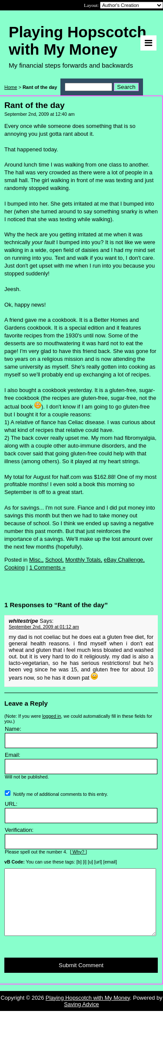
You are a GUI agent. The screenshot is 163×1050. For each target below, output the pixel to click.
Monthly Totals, (83, 559)
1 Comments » (47, 567)
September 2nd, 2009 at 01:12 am (44, 626)
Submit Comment (81, 978)
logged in (51, 716)
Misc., (36, 559)
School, (54, 559)
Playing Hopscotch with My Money (88, 1010)
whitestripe (23, 621)
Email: (12, 755)
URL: (11, 804)
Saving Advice (81, 1017)
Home (10, 87)
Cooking (14, 567)
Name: (13, 729)
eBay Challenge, (124, 559)
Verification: (19, 830)
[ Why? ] (78, 851)
